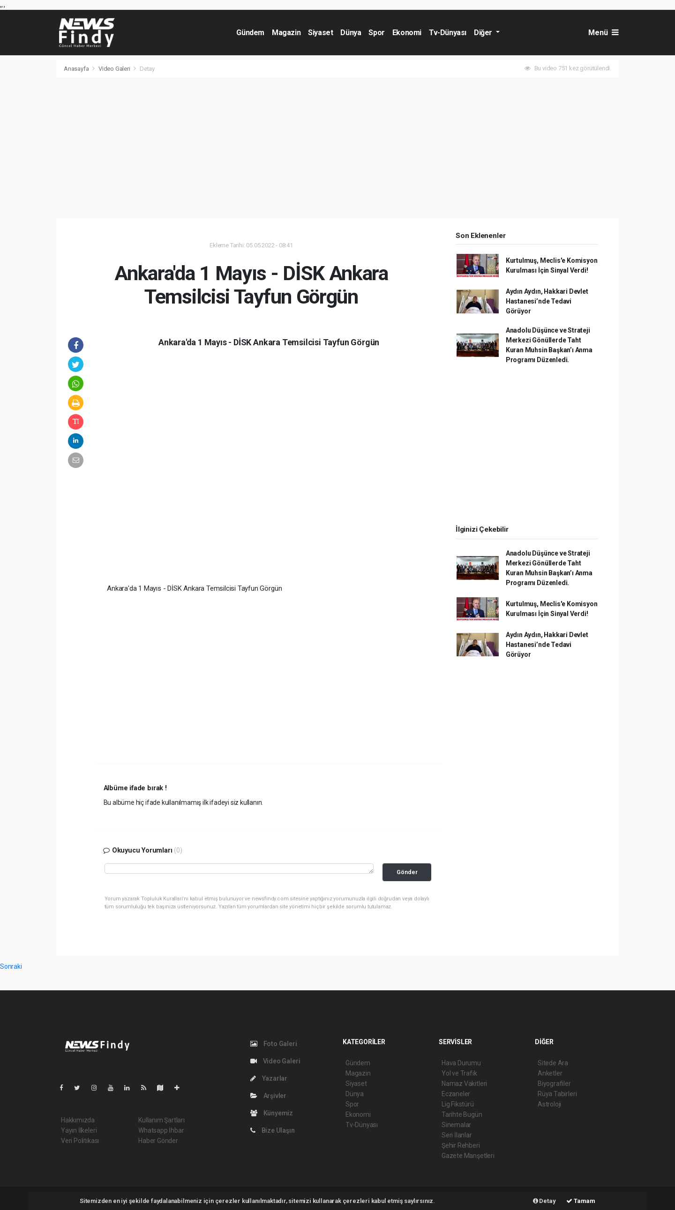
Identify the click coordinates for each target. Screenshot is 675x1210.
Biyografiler (554, 1083)
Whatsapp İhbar (161, 1130)
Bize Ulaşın (272, 1130)
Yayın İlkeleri (79, 1130)
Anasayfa (77, 68)
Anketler (550, 1073)
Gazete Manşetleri (468, 1155)
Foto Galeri (273, 1043)
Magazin (286, 32)
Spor (376, 32)
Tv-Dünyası (447, 32)
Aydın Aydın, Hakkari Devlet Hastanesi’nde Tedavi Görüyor (547, 301)
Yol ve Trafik (459, 1073)
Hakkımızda (78, 1120)
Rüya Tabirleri (557, 1094)
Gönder (407, 872)
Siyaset (320, 32)
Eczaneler (456, 1094)
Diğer (484, 32)
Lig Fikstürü (458, 1104)
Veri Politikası (80, 1140)
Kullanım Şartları (161, 1120)
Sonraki (11, 966)
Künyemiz (271, 1113)
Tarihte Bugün (462, 1114)
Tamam (580, 1200)
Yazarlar (268, 1078)
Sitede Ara (553, 1063)
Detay (147, 68)
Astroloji (549, 1104)
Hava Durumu (461, 1063)
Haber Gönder (158, 1140)
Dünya (350, 32)
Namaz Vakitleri (464, 1083)
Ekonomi (406, 32)
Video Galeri (115, 68)
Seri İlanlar (457, 1135)
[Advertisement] (337, 148)
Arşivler (268, 1095)
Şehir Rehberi (461, 1145)
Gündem (250, 32)
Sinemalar (456, 1124)
